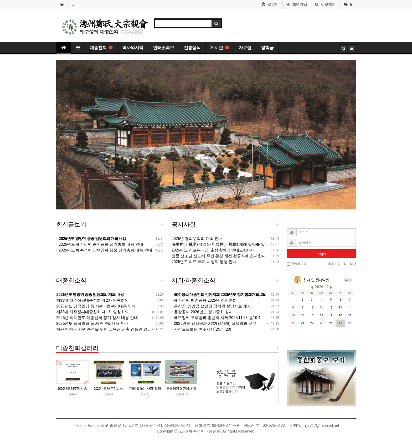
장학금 (267, 47)
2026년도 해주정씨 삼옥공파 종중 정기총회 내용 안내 (104, 250)
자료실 (245, 47)
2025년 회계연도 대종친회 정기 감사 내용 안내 (97, 317)
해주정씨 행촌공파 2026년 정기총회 (204, 300)
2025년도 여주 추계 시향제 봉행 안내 (204, 261)
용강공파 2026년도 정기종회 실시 (202, 312)
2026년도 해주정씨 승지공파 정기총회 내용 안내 (99, 244)
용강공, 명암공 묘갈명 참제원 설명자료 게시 (211, 306)
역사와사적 (132, 47)
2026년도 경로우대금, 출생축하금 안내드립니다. (214, 250)
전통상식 (192, 47)
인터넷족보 (163, 47)
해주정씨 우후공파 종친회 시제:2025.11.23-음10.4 (216, 317)
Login (321, 254)
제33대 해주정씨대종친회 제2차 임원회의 (92, 300)
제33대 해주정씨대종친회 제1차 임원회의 (92, 312)
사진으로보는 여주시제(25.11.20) (201, 329)
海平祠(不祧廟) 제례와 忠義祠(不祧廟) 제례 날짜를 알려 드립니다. (229, 244)
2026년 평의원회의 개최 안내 (197, 238)
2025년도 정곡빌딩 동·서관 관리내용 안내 (92, 323)
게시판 (219, 47)
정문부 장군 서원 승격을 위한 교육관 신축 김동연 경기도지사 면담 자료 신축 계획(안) (130, 329)
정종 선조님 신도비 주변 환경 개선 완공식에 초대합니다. (221, 256)
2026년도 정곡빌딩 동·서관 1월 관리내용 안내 (96, 306)
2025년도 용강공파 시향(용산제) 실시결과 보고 (214, 323)
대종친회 (101, 47)
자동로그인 (297, 263)
